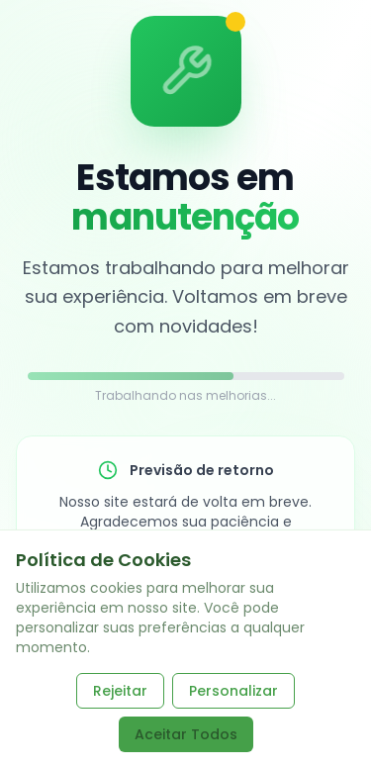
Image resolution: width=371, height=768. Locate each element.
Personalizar (233, 691)
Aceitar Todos (186, 734)
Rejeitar (120, 691)
